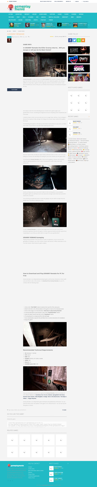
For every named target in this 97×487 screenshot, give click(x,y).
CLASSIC (66, 14)
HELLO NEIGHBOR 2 (58, 1)
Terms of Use (31, 477)
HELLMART (32, 23)
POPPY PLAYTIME (58, 472)
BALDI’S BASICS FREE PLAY (45, 1)
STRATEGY (43, 20)
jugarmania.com (73, 43)
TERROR (51, 20)
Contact (30, 467)
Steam (31, 405)
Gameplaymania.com (47, 485)
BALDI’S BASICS (17, 23)
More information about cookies (35, 470)
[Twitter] (74, 40)
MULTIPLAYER (12, 20)
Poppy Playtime (32, 398)
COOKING (73, 14)
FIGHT (18, 17)
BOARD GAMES (43, 14)
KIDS (37, 17)
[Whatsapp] (79, 40)
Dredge (45, 396)
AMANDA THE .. (77, 132)
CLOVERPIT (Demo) (82, 23)
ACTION (11, 14)
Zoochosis (38, 394)
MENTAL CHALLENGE (54, 17)
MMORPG (79, 17)
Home (9, 31)
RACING (20, 20)
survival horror (23, 410)
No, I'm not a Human (46, 394)
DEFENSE (81, 14)
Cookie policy (31, 468)
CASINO (60, 14)
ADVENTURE (19, 14)
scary (18, 410)
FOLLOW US (85, 1)
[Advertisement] (63, 7)
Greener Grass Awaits (29, 396)
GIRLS (24, 17)
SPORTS (36, 20)
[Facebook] (70, 40)
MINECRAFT (65, 17)
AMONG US (68, 1)
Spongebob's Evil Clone (59, 394)
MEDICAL (43, 17)
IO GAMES (30, 17)
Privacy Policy (31, 474)
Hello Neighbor (39, 396)
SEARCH (77, 1)
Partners (30, 472)
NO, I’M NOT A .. (65, 23)
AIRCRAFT (27, 14)
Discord (54, 403)
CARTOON (52, 14)
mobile (15, 410)
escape (12, 410)
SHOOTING (28, 20)
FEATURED (11, 17)
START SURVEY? (58, 478)
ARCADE (34, 14)
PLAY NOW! (14, 89)
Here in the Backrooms (54, 396)
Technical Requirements (33, 476)
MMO (72, 17)
